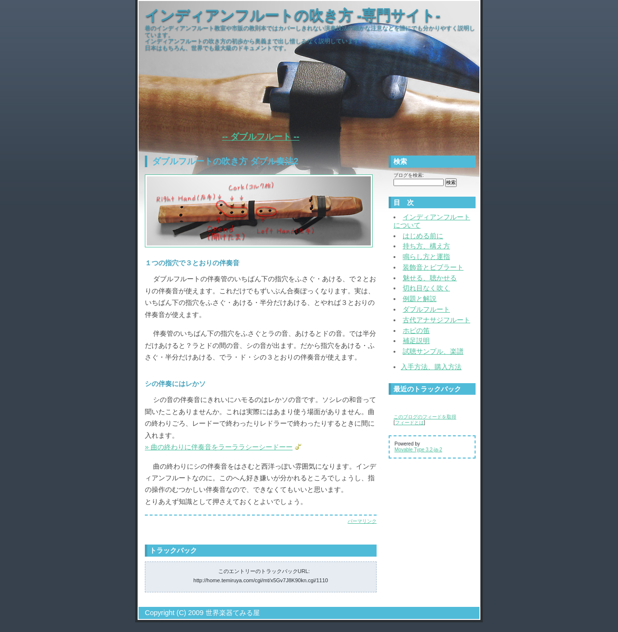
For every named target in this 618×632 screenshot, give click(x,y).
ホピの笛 (416, 330)
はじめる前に (423, 236)
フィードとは (409, 422)
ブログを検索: (408, 175)
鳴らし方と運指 (426, 256)
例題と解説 (419, 298)
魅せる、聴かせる (430, 278)
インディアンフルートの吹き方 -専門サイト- (292, 15)
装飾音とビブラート (433, 267)
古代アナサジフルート (436, 320)
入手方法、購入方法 (431, 367)
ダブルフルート (426, 309)
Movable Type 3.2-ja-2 (418, 449)
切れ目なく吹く (426, 288)
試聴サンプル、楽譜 (433, 351)
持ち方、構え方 (426, 246)
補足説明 (416, 341)
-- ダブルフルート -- (260, 137)
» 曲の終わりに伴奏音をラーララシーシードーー (219, 447)
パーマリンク (362, 521)
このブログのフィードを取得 (424, 416)
